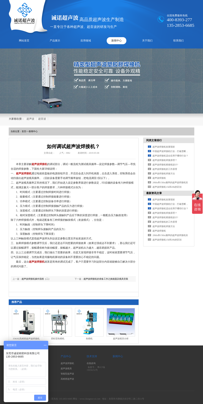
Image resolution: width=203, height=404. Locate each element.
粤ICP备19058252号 (96, 368)
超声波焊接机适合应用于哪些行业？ (170, 155)
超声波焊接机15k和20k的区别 (167, 187)
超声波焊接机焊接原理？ (165, 160)
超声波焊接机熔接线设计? (165, 164)
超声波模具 (66, 368)
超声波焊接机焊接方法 (164, 173)
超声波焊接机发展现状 (164, 147)
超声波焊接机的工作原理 (165, 169)
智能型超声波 (67, 373)
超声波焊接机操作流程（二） (36, 279)
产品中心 (66, 356)
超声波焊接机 (159, 178)
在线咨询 (91, 363)
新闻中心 (116, 40)
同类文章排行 (154, 140)
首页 (24, 131)
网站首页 (24, 40)
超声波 (30, 118)
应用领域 (86, 40)
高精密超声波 (67, 379)
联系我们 (178, 40)
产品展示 (55, 40)
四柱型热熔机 (57, 338)
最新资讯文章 (154, 193)
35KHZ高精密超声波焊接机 (26, 338)
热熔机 (89, 338)
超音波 (42, 118)
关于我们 (147, 40)
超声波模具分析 (121, 338)
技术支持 (92, 356)
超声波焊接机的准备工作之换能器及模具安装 (106, 279)
